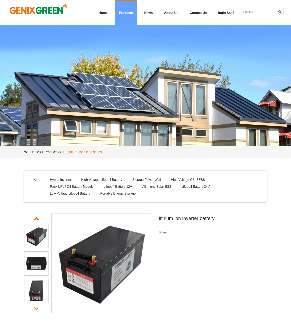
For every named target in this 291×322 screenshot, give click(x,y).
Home (103, 13)
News (148, 13)
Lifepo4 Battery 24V (195, 186)
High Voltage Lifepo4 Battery (101, 179)
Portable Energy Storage (118, 193)
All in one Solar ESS (156, 186)
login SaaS (226, 13)
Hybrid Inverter (60, 179)
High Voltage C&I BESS (188, 179)
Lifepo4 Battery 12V (118, 186)
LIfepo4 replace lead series (82, 152)
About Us (171, 13)
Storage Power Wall (146, 179)
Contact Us (198, 13)
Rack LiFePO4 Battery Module (72, 186)
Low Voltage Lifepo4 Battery (70, 193)
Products (126, 13)
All (35, 179)
